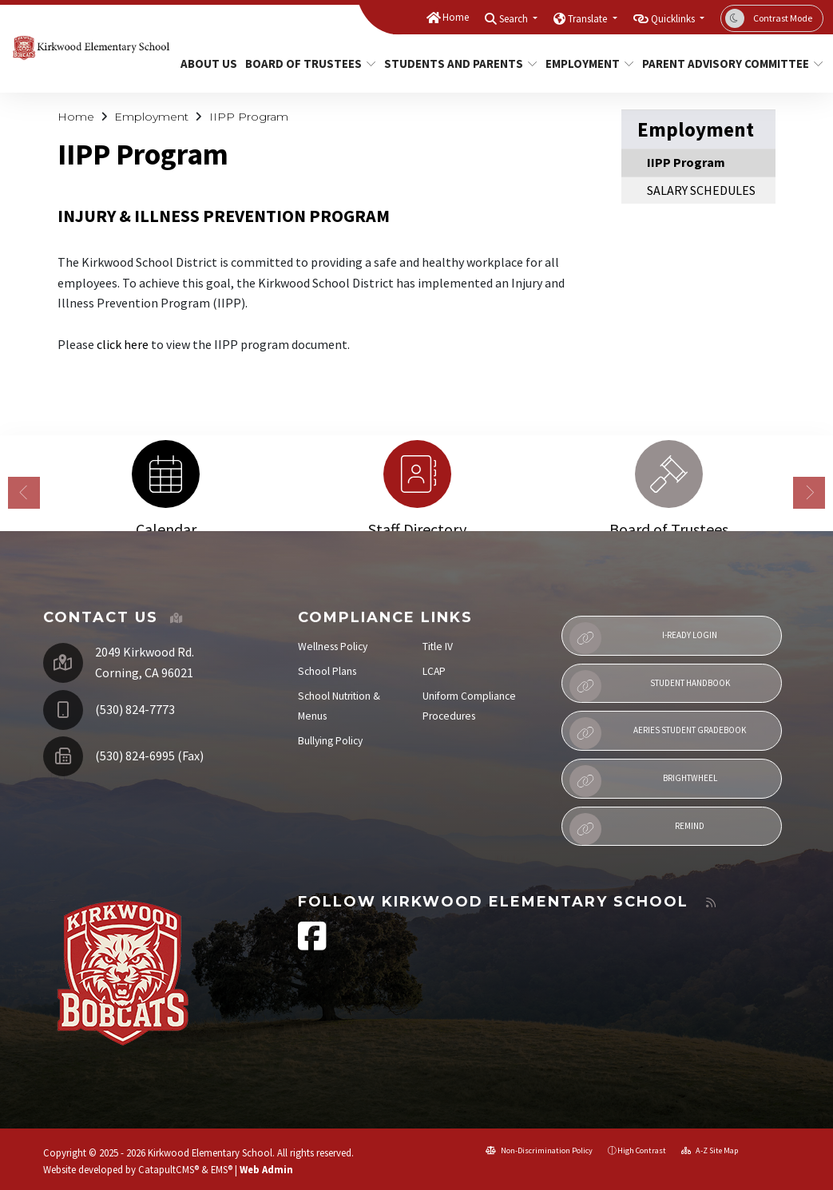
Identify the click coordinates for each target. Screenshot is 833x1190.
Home (455, 17)
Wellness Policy (332, 646)
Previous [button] (24, 493)
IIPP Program (248, 116)
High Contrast (641, 1150)
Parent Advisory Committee (723, 63)
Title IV (437, 646)
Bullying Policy (330, 741)
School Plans (327, 671)
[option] (166, 481)
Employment (585, 63)
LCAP (434, 671)
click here (123, 344)
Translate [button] (588, 19)
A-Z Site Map (709, 1150)
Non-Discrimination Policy (539, 1150)
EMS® (221, 1169)
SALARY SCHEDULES (701, 190)
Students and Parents (453, 63)
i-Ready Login (643, 638)
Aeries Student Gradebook (658, 733)
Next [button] (809, 493)
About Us (205, 63)
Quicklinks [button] (674, 19)
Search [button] (514, 19)
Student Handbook (649, 686)
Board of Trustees (304, 63)
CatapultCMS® (168, 1169)
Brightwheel (643, 781)
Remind (637, 829)
